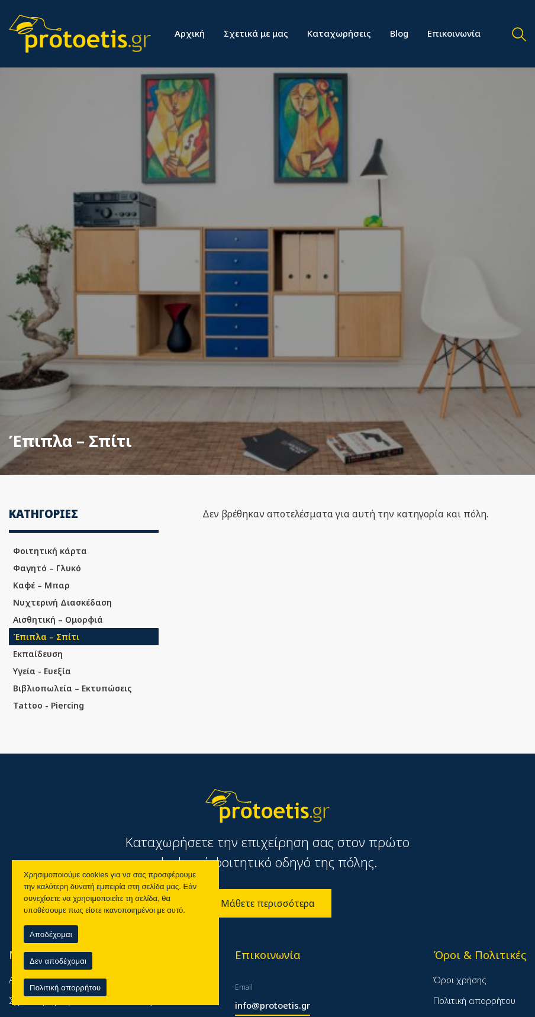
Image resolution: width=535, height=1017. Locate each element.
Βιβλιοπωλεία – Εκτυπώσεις (72, 688)
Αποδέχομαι (51, 934)
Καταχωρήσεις (339, 33)
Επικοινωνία (454, 33)
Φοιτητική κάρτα (50, 550)
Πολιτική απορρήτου (474, 1000)
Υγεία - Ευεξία (42, 671)
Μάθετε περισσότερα (268, 903)
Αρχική (190, 33)
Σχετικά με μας (256, 33)
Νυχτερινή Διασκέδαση (62, 602)
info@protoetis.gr (272, 1005)
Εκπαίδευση (38, 653)
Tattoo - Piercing (48, 705)
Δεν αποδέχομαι (58, 961)
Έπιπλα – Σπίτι (46, 636)
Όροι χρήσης (459, 980)
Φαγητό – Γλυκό (47, 568)
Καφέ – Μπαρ (41, 585)
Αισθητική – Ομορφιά (58, 619)
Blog (399, 33)
